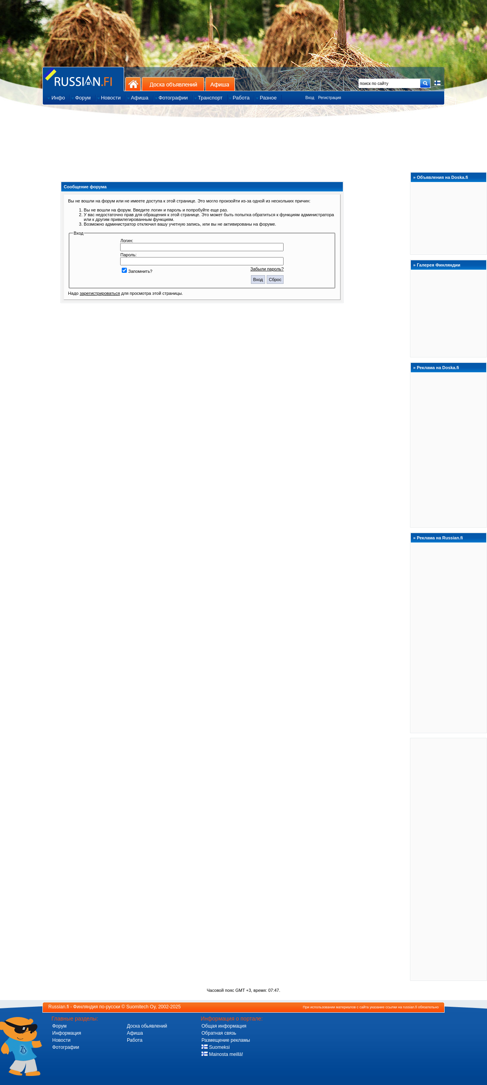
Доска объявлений (173, 84)
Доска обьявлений (147, 1026)
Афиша (220, 84)
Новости (61, 1040)
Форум (59, 1026)
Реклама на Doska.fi (438, 367)
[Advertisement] (448, 859)
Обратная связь (218, 1033)
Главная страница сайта (83, 79)
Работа (135, 1040)
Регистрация (329, 98)
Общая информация (223, 1026)
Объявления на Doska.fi (442, 177)
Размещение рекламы (225, 1040)
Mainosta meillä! (222, 1054)
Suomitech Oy (141, 1007)
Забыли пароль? (267, 269)
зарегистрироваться (100, 293)
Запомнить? (137, 271)
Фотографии (65, 1047)
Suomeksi (215, 1047)
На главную (133, 84)
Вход (309, 98)
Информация (66, 1033)
